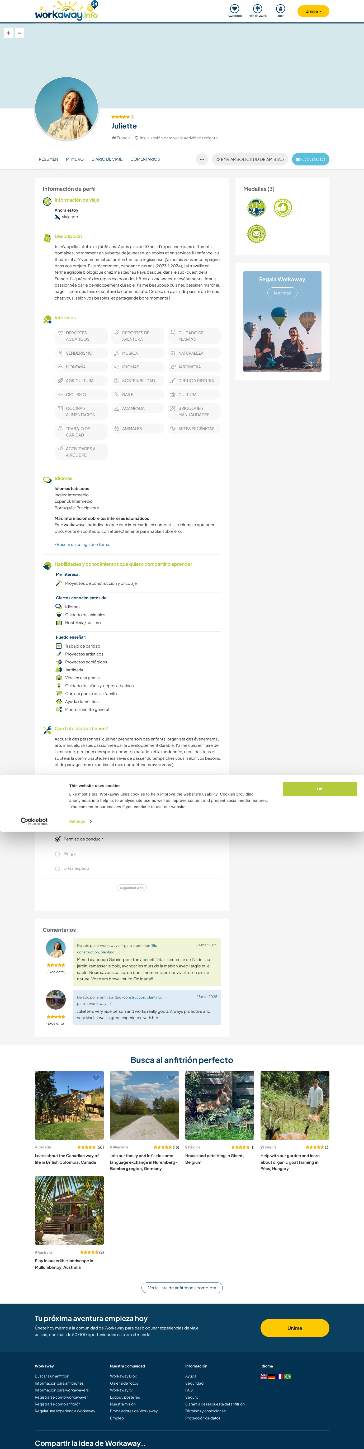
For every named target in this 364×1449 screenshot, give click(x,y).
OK (320, 1406)
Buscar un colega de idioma (82, 544)
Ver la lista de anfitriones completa (182, 1287)
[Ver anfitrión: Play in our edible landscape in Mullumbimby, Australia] (69, 1210)
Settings (77, 1438)
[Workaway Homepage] (66, 9)
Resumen (48, 158)
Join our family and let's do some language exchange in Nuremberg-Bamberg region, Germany (144, 1162)
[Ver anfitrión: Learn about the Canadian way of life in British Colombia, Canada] (69, 1105)
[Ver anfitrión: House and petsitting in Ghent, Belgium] (219, 1105)
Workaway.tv (121, 1390)
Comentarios (145, 158)
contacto (310, 159)
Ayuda (190, 1376)
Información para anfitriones (59, 1383)
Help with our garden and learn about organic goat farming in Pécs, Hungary (290, 1162)
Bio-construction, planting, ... (141, 997)
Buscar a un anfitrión (52, 1376)
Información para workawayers (62, 1390)
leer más (282, 293)
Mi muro (75, 158)
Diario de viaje (107, 158)
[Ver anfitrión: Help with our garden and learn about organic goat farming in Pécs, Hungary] (295, 1105)
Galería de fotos (124, 1383)
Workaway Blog (123, 1376)
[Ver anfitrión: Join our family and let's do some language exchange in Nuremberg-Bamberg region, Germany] (144, 1105)
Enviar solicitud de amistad (250, 159)
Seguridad (194, 1383)
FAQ (189, 1390)
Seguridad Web (132, 888)
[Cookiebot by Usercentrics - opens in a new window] (34, 1439)
